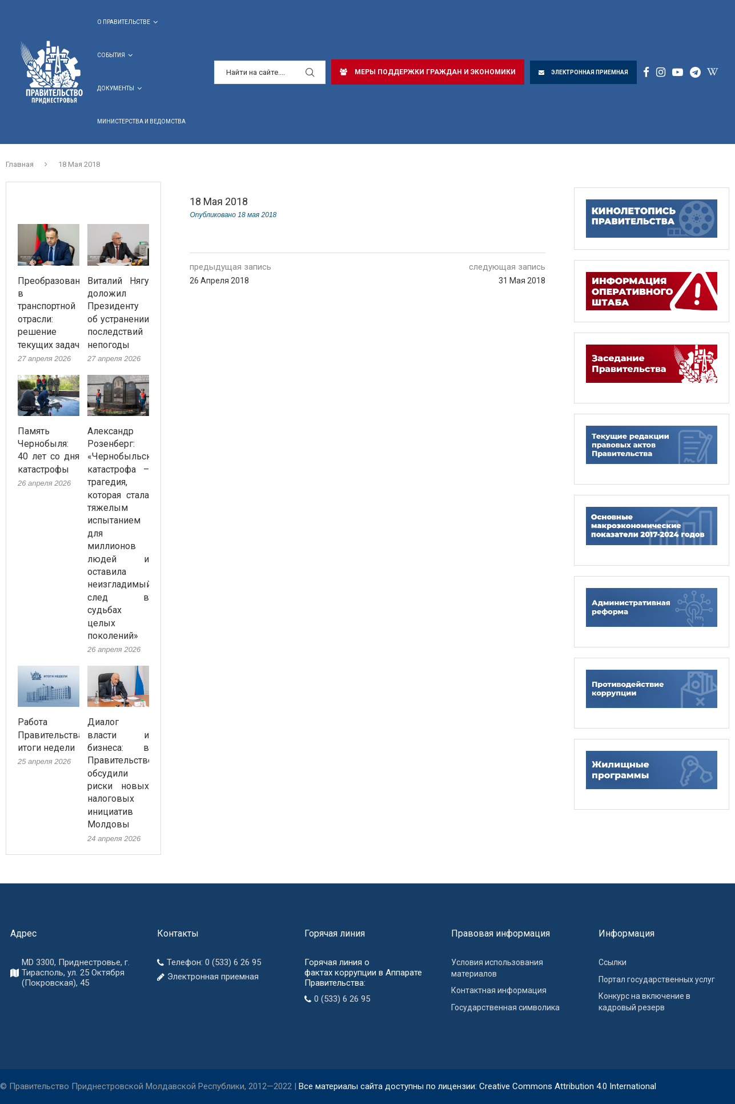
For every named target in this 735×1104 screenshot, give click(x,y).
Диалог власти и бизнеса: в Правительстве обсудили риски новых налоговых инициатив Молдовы (118, 773)
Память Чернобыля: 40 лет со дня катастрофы (48, 450)
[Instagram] (661, 72)
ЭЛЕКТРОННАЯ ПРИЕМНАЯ (583, 72)
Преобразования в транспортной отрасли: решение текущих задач (48, 312)
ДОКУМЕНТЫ (115, 88)
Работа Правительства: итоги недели (48, 735)
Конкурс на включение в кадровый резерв (644, 1001)
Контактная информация (499, 990)
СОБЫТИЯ (111, 55)
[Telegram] (695, 72)
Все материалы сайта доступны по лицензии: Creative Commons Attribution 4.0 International (477, 1086)
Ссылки (612, 962)
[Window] (712, 72)
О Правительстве (123, 22)
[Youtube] (678, 72)
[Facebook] (646, 72)
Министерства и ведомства (141, 121)
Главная (20, 164)
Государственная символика (505, 1007)
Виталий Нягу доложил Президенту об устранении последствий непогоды (118, 312)
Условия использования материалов (497, 968)
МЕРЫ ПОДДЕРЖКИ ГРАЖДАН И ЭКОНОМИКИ (428, 72)
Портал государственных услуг (657, 979)
